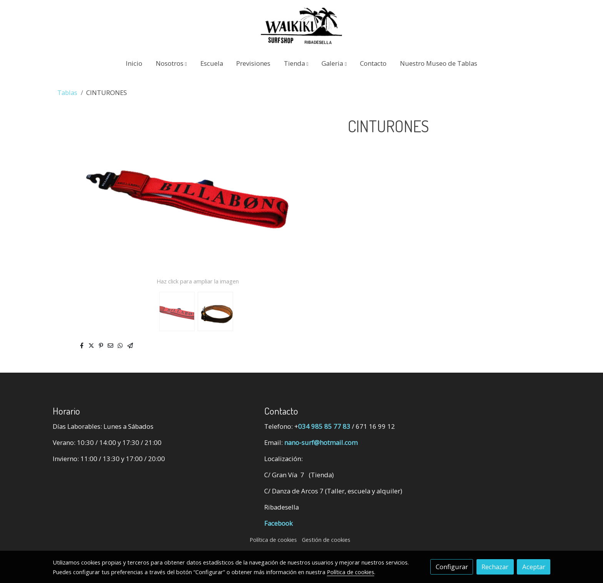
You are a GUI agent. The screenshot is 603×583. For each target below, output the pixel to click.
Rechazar (494, 566)
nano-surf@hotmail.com (321, 442)
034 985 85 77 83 (324, 426)
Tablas (67, 92)
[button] (171, 63)
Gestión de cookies (326, 539)
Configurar (452, 566)
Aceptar (533, 566)
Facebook (278, 523)
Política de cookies (273, 539)
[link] (301, 26)
